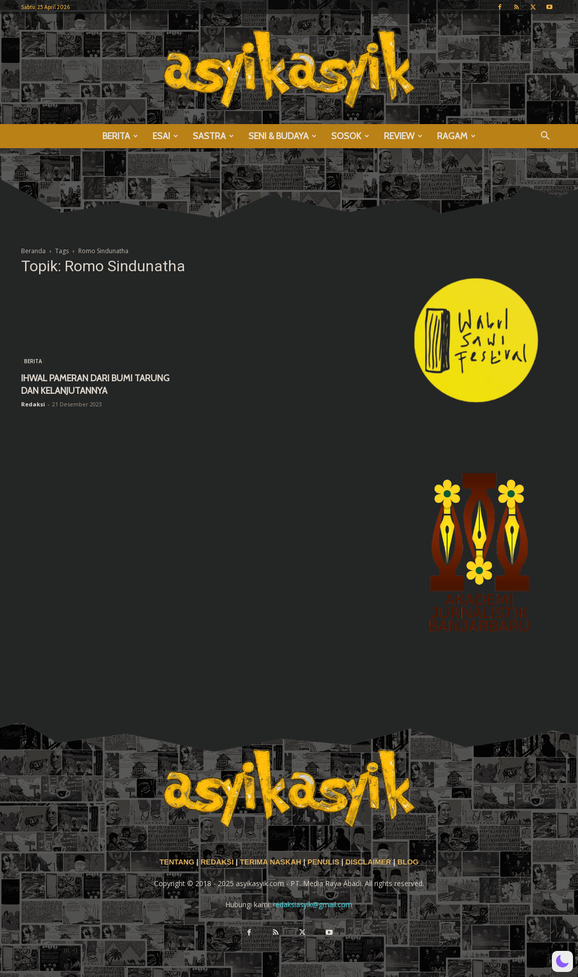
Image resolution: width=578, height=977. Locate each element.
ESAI (165, 136)
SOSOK (350, 136)
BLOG (407, 862)
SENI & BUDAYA (282, 136)
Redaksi (33, 404)
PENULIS (325, 862)
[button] (545, 137)
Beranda (33, 251)
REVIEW (403, 136)
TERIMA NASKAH (271, 862)
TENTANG (178, 862)
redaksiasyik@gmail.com (312, 904)
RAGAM (456, 136)
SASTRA (213, 136)
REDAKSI (217, 862)
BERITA (120, 136)
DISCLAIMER (368, 862)
